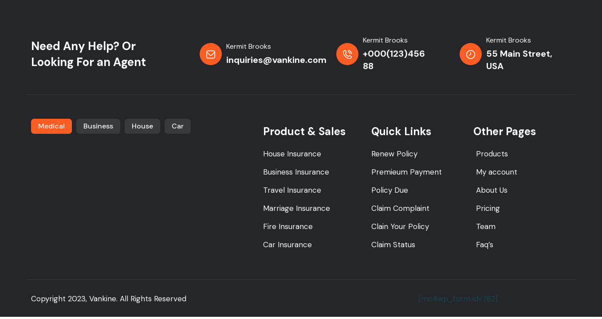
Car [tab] (178, 126)
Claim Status (393, 244)
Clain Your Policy (400, 226)
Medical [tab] (51, 126)
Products (492, 154)
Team (486, 226)
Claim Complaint (400, 208)
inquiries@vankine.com (276, 60)
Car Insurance (287, 244)
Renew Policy (394, 154)
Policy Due (389, 190)
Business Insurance (296, 172)
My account (496, 172)
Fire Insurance (288, 226)
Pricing (488, 208)
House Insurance (292, 154)
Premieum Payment (406, 172)
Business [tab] (98, 126)
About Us (492, 190)
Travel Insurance (292, 190)
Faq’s (484, 244)
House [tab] (142, 126)
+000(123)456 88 (394, 60)
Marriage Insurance (296, 208)
